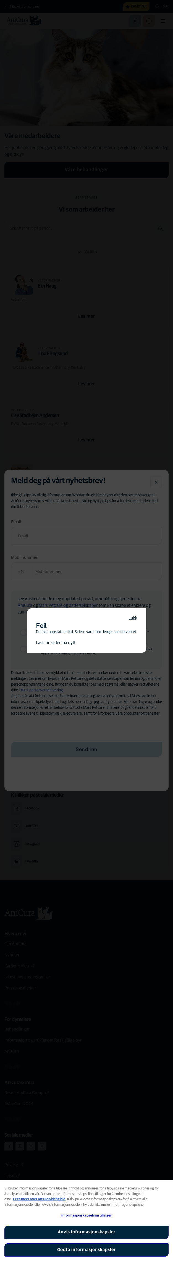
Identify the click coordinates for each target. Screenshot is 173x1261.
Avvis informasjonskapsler (87, 1232)
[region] (86, 1220)
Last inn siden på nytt (55, 643)
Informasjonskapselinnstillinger (86, 1215)
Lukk (133, 618)
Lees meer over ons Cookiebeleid (39, 1199)
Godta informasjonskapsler (86, 1249)
